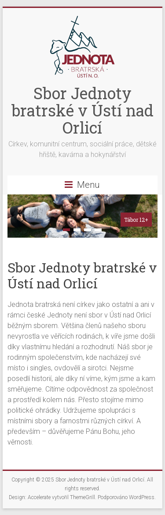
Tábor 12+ (136, 219)
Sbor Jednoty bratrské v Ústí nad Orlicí (82, 110)
